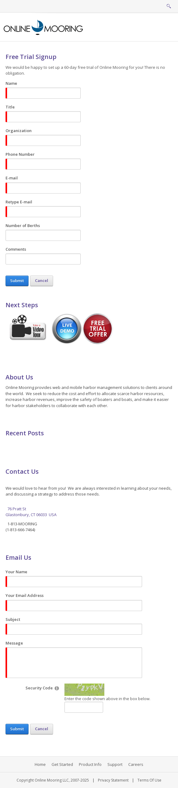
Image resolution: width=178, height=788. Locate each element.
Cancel (41, 280)
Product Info (90, 764)
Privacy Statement (113, 780)
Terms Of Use (149, 780)
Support (114, 764)
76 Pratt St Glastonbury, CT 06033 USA (31, 512)
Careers (135, 764)
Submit (17, 280)
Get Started (62, 764)
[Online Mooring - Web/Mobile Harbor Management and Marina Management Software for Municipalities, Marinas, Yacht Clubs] (43, 26)
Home (40, 764)
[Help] (57, 688)
